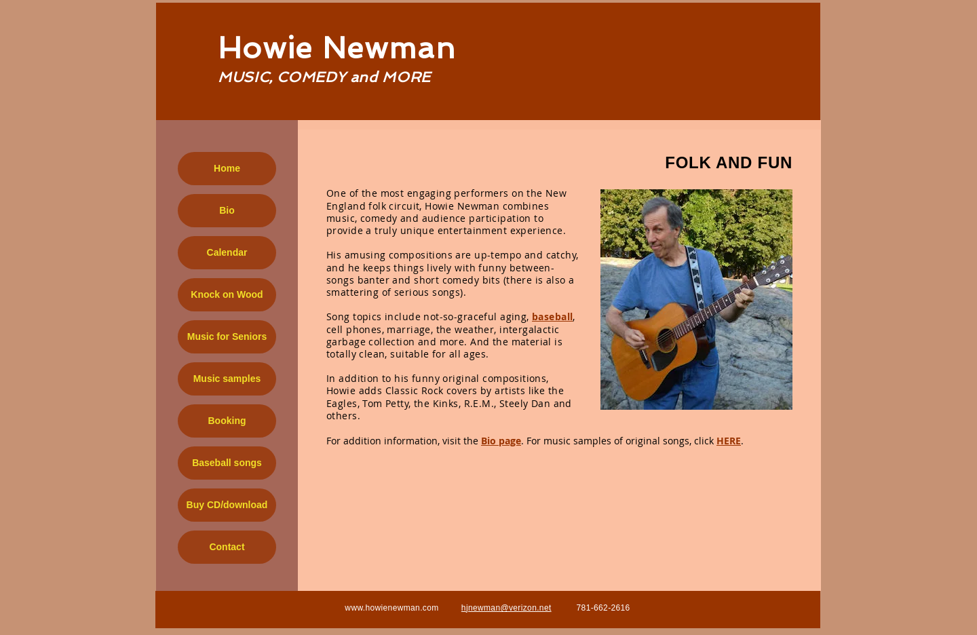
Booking (227, 420)
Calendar (227, 252)
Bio (227, 210)
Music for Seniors (227, 336)
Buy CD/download (227, 504)
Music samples (227, 378)
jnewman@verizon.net (509, 608)
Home (227, 168)
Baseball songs (227, 462)
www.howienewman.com (391, 608)
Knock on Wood (227, 294)
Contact (226, 546)
